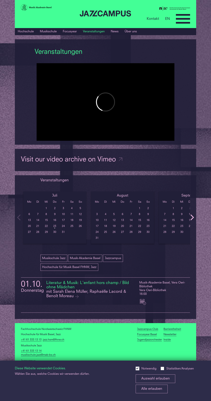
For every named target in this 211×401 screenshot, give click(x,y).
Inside (167, 339)
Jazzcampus (113, 258)
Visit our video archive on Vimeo (72, 159)
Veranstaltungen (94, 31)
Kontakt (153, 18)
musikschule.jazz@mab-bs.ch (38, 355)
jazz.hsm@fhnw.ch (53, 339)
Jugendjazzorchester (149, 339)
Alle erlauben (151, 389)
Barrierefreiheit (172, 329)
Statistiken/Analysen (180, 368)
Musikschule (48, 31)
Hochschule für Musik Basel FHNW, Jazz (69, 267)
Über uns (131, 31)
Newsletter (170, 334)
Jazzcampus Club (147, 329)
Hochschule (26, 31)
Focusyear (70, 31)
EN (167, 18)
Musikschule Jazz (53, 258)
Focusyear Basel (147, 334)
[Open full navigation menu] (183, 19)
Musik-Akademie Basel (85, 258)
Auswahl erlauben (155, 378)
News (115, 31)
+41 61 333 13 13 (31, 339)
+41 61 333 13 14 (31, 351)
